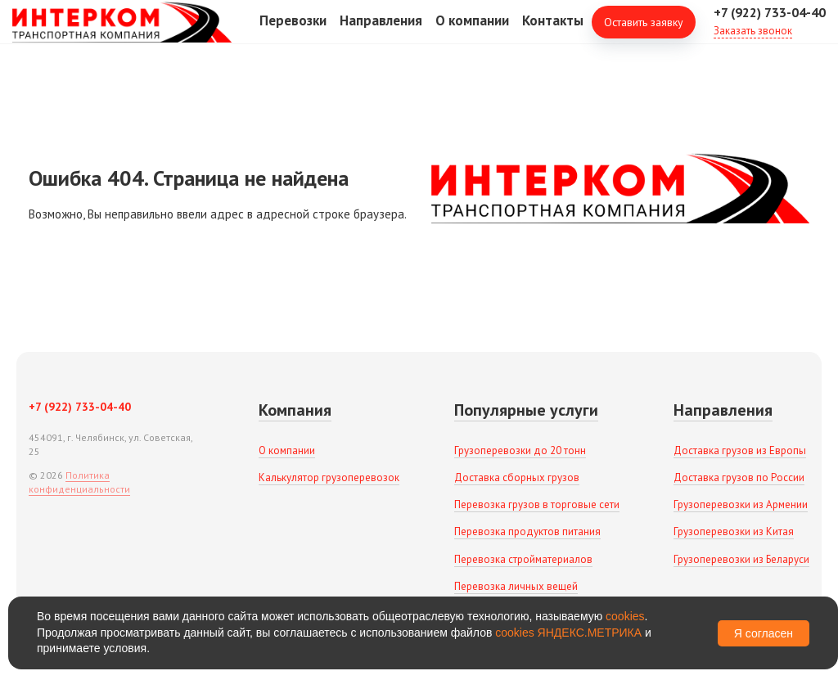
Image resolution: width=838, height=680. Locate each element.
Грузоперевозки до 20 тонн (520, 450)
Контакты (552, 32)
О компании (472, 32)
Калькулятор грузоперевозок (329, 477)
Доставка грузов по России (739, 477)
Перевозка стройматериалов (523, 559)
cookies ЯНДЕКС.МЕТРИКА (568, 632)
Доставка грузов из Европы (740, 450)
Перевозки (293, 32)
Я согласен (763, 633)
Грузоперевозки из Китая (734, 531)
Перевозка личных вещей (516, 586)
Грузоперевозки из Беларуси (741, 559)
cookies (625, 616)
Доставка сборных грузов (516, 477)
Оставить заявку (643, 32)
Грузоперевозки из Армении (741, 504)
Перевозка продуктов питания (527, 531)
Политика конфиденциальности (79, 482)
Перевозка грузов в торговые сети (536, 504)
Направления (381, 32)
